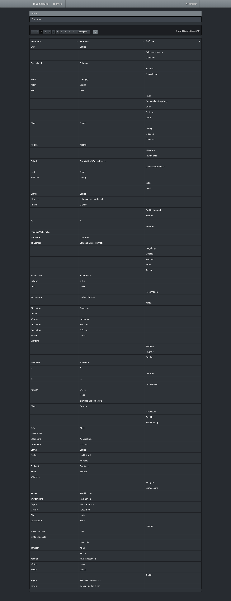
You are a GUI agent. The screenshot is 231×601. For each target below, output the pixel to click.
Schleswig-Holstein (154, 52)
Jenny (82, 172)
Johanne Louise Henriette (92, 243)
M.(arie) (83, 145)
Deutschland (151, 74)
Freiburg (150, 346)
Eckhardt (35, 177)
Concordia (84, 542)
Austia (83, 553)
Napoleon (84, 237)
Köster (34, 564)
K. (32, 368)
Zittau (148, 183)
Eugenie (84, 406)
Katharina (84, 319)
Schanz (34, 281)
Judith (82, 395)
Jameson (35, 548)
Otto (33, 47)
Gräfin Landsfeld (38, 537)
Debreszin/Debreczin (155, 166)
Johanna (84, 63)
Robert (83, 123)
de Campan (36, 243)
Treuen (149, 270)
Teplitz (149, 575)
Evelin (83, 390)
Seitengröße (83, 32)
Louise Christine (87, 297)
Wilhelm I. (35, 477)
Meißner (34, 510)
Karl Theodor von (88, 559)
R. (32, 221)
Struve (34, 335)
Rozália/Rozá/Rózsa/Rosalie (93, 161)
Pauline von (85, 499)
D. (81, 221)
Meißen (149, 215)
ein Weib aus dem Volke (91, 401)
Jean (82, 90)
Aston (33, 85)
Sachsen (150, 68)
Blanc (33, 515)
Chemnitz (150, 139)
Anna (82, 548)
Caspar (83, 205)
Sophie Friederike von (90, 586)
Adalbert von (86, 439)
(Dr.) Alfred (85, 510)
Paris (148, 96)
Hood (33, 471)
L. (81, 379)
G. (32, 379)
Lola (82, 531)
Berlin (148, 107)
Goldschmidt (36, 63)
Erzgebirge (151, 248)
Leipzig (149, 128)
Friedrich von (86, 493)
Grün (33, 428)
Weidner (34, 319)
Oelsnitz (150, 254)
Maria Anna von (87, 504)
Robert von (85, 308)
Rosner (34, 313)
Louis (82, 515)
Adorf (148, 264)
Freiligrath (35, 466)
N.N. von (84, 330)
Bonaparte (35, 237)
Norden (34, 145)
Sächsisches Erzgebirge (157, 101)
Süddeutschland (153, 210)
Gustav (83, 335)
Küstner (34, 559)
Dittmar (34, 450)
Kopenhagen (152, 292)
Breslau (149, 357)
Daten (58, 4)
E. (81, 368)
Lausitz (149, 188)
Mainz (148, 303)
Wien (148, 117)
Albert (82, 428)
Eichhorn (35, 199)
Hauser (34, 205)
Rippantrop (36, 308)
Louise (83, 47)
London (149, 526)
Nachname (36, 41)
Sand (33, 79)
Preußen (150, 226)
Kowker (34, 390)
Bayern (34, 504)
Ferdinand (84, 466)
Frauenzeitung (40, 3)
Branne (34, 194)
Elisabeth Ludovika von (90, 580)
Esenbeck (35, 363)
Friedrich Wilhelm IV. (40, 232)
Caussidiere (36, 520)
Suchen (36, 19)
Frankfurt (150, 417)
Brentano (35, 341)
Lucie (82, 286)
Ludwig (83, 177)
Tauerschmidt (37, 275)
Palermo (150, 352)
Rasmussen (36, 297)
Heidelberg (151, 412)
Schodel (34, 161)
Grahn (34, 455)
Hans (82, 564)
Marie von (84, 324)
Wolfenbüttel (151, 384)
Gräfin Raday (37, 433)
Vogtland (150, 259)
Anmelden (191, 4)
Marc (82, 520)
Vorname (84, 41)
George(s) (84, 79)
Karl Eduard (85, 275)
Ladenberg (36, 439)
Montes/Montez (38, 531)
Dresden (150, 134)
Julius (82, 281)
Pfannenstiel (151, 156)
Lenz (33, 286)
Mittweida (150, 150)
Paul (33, 90)
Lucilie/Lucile (86, 455)
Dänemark (151, 58)
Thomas (84, 471)
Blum (33, 123)
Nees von (84, 363)
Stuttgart (150, 482)
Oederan (150, 112)
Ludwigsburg (152, 488)
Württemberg (37, 499)
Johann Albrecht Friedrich (91, 199)
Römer (34, 493)
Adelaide (84, 461)
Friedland (150, 373)
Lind (33, 172)
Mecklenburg (152, 422)
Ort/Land (150, 41)
